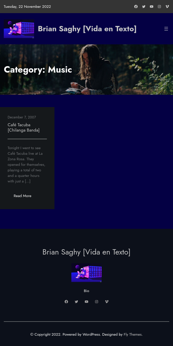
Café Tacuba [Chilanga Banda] (24, 127)
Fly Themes (133, 334)
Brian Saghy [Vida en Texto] (87, 28)
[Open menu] (166, 29)
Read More (25, 197)
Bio (86, 291)
